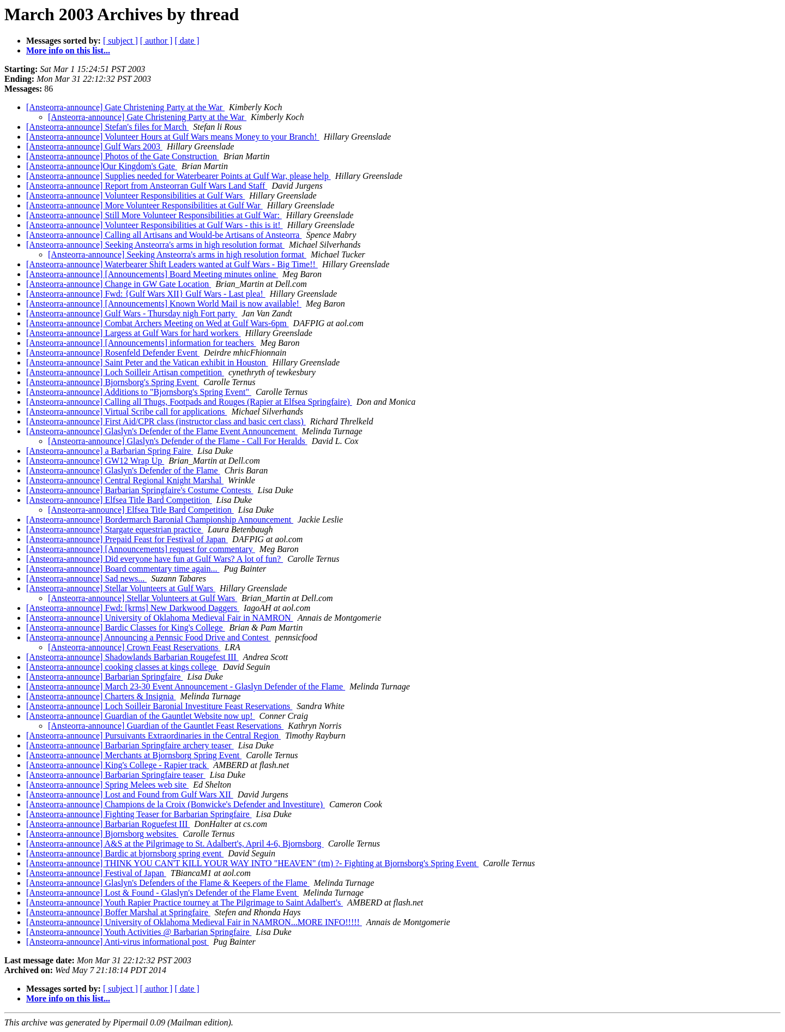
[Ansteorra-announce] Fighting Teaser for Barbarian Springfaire (139, 814)
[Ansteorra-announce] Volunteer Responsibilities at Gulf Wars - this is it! (154, 225)
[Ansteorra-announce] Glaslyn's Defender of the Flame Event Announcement (162, 431)
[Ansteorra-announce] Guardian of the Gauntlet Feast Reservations (165, 725)
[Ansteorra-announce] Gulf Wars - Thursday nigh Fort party (131, 313)
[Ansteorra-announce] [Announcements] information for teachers (141, 342)
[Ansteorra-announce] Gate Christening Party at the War (125, 107)
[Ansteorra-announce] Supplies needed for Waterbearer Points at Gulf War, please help (178, 176)
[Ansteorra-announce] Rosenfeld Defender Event (113, 352)
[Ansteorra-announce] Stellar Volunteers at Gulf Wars (120, 588)
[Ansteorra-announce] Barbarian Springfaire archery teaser (130, 745)
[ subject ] (120, 40)
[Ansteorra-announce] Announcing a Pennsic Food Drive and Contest (148, 637)
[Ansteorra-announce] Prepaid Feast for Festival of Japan (127, 539)
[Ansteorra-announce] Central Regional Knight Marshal (125, 480)
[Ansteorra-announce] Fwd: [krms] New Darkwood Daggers (132, 608)
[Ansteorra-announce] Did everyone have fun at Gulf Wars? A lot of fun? (154, 558)
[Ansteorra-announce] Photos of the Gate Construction (122, 156)
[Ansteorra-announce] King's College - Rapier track (117, 765)
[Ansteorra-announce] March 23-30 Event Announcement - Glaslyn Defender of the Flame (185, 686)
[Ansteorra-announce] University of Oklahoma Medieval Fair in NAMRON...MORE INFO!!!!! (194, 922)
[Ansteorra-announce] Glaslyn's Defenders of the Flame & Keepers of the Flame (168, 882)
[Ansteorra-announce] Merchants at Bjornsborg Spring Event (133, 755)
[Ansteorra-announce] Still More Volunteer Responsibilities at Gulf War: (154, 215)
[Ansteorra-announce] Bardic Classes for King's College (125, 627)
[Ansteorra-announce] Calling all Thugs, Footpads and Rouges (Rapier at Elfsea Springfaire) (189, 401)
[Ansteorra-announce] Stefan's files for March (107, 126)
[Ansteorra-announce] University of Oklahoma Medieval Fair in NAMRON (159, 617)
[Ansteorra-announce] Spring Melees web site (107, 784)
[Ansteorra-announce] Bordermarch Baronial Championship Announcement (159, 519)
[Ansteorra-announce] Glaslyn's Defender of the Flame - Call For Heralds (177, 441)
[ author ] (156, 40)
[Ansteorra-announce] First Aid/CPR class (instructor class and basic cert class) (166, 421)
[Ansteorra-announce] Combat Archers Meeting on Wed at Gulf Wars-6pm (157, 323)
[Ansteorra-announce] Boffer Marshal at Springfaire (118, 912)
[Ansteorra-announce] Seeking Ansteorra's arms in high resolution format (155, 244)
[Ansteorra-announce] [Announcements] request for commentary (140, 549)
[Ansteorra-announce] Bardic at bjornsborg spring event (125, 853)
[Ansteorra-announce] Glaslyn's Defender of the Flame (123, 470)
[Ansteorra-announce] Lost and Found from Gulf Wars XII (129, 794)
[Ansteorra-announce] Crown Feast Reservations (134, 647)
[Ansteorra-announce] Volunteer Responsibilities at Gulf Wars (135, 195)
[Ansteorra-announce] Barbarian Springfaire (104, 676)
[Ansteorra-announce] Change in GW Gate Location (118, 284)
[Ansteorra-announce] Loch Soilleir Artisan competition (125, 372)
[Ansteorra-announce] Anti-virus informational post (117, 941)
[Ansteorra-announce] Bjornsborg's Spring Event (112, 382)
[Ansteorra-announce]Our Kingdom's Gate (101, 166)
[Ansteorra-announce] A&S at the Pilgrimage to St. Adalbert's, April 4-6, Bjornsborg (175, 843)
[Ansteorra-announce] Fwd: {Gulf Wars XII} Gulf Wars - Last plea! (145, 293)
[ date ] (186, 40)
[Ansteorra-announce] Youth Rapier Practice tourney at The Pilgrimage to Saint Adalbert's (184, 902)
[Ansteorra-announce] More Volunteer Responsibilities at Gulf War (144, 205)
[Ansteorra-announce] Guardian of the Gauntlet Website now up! (140, 716)
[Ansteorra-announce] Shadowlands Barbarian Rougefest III (132, 657)
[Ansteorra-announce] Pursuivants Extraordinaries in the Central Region (153, 735)
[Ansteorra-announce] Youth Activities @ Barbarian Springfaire (138, 932)
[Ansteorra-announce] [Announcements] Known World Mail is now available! (163, 303)
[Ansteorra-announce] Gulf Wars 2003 (94, 146)
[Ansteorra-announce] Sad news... (86, 578)
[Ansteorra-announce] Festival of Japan (96, 873)
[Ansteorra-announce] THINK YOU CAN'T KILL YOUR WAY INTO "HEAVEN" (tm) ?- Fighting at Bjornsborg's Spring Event (252, 863)
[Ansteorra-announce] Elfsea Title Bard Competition (119, 500)
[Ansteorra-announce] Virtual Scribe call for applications (126, 411)
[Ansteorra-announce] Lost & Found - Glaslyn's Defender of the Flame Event (162, 892)
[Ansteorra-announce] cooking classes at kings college (122, 666)
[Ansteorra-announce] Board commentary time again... (123, 568)
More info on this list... (68, 50)
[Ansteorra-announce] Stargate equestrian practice (114, 529)
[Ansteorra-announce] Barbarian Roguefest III (108, 824)
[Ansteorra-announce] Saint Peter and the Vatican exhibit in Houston (147, 362)
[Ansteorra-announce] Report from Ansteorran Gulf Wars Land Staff (146, 185)
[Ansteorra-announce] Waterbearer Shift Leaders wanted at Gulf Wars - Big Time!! (172, 264)
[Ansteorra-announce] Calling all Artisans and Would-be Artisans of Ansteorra (163, 234)
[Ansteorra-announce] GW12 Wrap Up (95, 460)
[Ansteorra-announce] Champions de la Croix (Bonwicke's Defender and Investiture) (175, 804)
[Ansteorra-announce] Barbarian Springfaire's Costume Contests (139, 490)
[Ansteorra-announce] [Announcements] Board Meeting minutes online (152, 274)
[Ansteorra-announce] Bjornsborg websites (102, 833)
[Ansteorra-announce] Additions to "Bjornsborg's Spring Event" (138, 392)
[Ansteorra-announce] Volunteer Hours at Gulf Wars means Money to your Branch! (172, 136)
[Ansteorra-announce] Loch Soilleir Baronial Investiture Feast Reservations (159, 706)
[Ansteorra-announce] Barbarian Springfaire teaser (116, 774)
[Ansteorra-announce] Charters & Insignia (101, 696)
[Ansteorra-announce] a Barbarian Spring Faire (109, 450)
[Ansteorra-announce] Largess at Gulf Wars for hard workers (133, 333)
